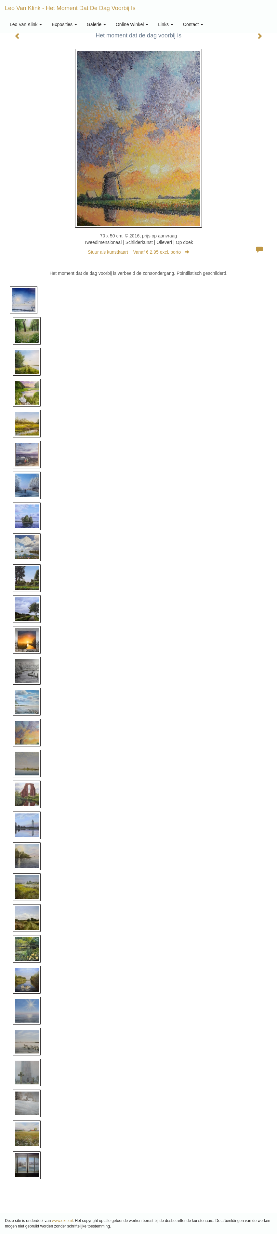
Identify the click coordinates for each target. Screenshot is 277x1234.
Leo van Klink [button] (26, 24)
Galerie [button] (96, 24)
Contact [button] (193, 24)
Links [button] (165, 24)
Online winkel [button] (132, 24)
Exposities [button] (64, 24)
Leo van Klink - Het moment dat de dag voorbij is (70, 8)
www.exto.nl (62, 1220)
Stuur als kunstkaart (138, 252)
